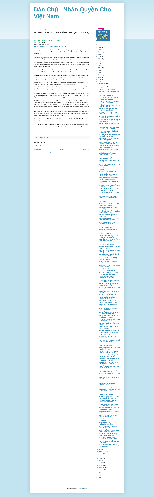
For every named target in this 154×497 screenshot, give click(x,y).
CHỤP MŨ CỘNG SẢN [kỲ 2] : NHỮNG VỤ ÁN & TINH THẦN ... (109, 390)
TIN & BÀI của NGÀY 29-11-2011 (107, 171)
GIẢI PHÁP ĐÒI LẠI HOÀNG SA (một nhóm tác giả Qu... (109, 367)
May (100, 460)
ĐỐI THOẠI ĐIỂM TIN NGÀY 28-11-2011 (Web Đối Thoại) (108, 298)
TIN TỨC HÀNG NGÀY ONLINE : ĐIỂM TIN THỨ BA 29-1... (109, 288)
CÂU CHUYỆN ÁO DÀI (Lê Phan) (108, 387)
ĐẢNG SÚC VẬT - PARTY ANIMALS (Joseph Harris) (108, 327)
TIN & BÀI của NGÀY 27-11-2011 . (108, 381)
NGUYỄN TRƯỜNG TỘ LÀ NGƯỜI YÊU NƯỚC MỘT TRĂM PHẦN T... (109, 359)
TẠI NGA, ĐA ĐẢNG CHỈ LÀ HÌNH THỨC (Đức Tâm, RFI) (108, 262)
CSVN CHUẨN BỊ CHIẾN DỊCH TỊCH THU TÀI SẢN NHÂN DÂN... (108, 434)
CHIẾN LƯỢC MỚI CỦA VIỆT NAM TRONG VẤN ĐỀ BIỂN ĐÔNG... (108, 143)
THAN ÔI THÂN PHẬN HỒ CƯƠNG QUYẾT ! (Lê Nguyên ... (108, 109)
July (100, 456)
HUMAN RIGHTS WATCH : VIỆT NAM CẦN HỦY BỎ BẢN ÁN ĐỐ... (109, 412)
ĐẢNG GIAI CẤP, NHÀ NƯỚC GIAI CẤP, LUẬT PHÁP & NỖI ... (108, 401)
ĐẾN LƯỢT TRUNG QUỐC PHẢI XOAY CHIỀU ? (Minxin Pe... (109, 186)
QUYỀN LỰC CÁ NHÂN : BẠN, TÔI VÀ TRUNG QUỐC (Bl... (109, 105)
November (102, 86)
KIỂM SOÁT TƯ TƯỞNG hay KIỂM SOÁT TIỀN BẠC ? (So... (108, 113)
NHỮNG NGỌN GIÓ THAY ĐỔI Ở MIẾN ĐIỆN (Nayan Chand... (109, 251)
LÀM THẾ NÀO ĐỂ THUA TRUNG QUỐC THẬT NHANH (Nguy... (108, 269)
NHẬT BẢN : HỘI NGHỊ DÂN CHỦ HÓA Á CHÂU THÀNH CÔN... (109, 240)
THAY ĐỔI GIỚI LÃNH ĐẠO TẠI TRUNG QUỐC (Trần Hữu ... (109, 348)
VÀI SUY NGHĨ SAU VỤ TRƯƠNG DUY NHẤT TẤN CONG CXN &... (109, 430)
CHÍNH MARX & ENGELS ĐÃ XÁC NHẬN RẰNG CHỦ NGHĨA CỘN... (108, 301)
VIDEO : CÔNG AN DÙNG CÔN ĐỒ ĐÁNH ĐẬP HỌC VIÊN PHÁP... (108, 150)
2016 (99, 70)
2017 (99, 68)
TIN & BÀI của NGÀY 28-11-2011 (107, 295)
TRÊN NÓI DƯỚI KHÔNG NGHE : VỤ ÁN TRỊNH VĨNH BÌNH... (109, 408)
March (101, 465)
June (100, 458)
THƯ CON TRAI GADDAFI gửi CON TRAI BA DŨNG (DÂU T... (108, 94)
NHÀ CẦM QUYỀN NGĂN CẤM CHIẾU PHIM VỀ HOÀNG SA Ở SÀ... (109, 219)
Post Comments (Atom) (47, 152)
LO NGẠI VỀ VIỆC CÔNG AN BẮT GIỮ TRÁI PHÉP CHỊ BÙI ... (109, 204)
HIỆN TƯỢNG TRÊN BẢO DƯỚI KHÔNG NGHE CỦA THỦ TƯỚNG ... (109, 438)
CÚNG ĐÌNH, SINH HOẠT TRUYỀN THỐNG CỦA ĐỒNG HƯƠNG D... (108, 197)
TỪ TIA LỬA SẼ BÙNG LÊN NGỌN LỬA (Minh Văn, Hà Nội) (109, 309)
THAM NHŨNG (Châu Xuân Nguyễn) (109, 330)
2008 (99, 477)
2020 (99, 61)
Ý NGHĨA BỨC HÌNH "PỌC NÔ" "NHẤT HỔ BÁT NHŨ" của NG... (109, 320)
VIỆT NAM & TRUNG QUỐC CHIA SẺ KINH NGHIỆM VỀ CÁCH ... (109, 273)
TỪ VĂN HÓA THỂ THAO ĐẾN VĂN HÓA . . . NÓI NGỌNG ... (108, 226)
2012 (99, 79)
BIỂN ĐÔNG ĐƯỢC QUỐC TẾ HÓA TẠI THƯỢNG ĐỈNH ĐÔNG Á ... (109, 344)
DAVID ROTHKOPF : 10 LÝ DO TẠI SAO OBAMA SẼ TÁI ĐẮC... (108, 189)
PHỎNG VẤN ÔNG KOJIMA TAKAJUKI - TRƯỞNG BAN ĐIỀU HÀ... (109, 312)
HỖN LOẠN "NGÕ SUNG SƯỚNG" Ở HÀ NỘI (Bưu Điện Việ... (109, 161)
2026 (99, 47)
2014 (99, 75)
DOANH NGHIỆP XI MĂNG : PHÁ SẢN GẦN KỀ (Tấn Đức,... (109, 337)
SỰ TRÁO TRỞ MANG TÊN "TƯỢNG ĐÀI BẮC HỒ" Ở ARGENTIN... (109, 397)
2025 (99, 49)
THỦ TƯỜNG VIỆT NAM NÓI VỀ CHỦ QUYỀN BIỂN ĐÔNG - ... (109, 255)
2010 (99, 472)
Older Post (86, 149)
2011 (99, 81)
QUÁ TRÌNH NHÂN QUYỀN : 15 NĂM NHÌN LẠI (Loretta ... (109, 193)
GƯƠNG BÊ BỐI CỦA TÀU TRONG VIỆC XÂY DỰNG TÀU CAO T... (108, 405)
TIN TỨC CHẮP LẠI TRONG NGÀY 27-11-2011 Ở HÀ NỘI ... (109, 427)
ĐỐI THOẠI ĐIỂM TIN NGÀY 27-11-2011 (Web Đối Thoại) (108, 384)
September (102, 451)
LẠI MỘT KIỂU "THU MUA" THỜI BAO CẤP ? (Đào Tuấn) (109, 333)
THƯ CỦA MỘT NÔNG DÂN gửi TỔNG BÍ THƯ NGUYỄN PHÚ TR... (109, 355)
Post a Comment (41, 146)
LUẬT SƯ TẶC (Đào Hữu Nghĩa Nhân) (109, 91)
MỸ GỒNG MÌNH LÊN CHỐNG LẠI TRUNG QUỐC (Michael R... (108, 258)
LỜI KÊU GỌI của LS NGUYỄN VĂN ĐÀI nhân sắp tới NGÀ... (108, 232)
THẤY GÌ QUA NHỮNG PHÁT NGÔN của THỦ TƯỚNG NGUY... (108, 416)
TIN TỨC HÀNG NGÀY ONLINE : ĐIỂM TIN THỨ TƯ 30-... (109, 165)
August (101, 454)
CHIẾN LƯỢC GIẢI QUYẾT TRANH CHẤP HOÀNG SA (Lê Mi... (108, 178)
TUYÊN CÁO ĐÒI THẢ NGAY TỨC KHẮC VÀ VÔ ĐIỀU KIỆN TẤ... (108, 88)
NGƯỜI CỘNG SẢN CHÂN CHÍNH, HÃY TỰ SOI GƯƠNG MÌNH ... (109, 305)
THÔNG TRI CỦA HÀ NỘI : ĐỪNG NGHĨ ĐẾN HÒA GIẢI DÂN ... (108, 223)
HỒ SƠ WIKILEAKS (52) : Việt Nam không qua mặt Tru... (108, 157)
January (101, 470)
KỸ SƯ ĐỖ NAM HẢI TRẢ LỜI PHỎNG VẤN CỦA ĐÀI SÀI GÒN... (109, 102)
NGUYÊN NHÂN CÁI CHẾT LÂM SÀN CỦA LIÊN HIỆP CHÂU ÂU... (109, 139)
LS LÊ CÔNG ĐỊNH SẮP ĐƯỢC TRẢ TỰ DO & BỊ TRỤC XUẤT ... (108, 277)
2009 (99, 475)
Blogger (84, 488)
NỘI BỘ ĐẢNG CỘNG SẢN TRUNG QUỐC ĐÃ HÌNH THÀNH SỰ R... (108, 316)
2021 (99, 59)
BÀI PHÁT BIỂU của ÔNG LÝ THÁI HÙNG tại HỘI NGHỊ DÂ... (108, 236)
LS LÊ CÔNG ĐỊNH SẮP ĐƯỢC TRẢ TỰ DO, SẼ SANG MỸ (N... (108, 154)
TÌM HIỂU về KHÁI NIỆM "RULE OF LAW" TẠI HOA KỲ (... (108, 284)
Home (62, 149)
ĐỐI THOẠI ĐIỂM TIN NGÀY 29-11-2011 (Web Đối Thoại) (108, 174)
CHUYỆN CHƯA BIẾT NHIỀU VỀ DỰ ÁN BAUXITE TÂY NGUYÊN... (108, 363)
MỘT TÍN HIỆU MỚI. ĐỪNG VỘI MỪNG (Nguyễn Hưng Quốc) (109, 211)
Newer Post (37, 149)
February (101, 467)
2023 (99, 54)
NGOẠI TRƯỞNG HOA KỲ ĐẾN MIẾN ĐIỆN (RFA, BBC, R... (109, 131)
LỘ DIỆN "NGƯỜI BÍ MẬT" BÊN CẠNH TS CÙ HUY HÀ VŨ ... (109, 120)
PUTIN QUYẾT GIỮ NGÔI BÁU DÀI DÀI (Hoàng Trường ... (109, 266)
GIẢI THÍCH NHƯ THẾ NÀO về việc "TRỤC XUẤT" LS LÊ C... (108, 98)
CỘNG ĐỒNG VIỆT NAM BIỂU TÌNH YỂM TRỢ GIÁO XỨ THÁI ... (108, 393)
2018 (99, 65)
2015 (99, 72)
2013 (99, 77)
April (100, 463)
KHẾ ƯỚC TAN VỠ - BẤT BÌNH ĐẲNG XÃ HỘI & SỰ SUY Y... (109, 324)
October (101, 449)
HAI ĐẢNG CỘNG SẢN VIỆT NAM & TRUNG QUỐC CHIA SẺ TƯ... (108, 352)
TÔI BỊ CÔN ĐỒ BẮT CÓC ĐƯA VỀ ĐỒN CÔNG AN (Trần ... (108, 423)
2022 (99, 56)
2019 (99, 63)
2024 (99, 52)
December (102, 83)
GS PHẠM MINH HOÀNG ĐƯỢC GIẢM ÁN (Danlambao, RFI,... (109, 280)
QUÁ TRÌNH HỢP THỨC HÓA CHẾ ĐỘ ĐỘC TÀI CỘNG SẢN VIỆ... (109, 243)
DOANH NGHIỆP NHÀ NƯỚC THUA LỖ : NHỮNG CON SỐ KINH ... (109, 341)
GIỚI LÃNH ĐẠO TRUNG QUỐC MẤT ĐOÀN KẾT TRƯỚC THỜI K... (109, 128)
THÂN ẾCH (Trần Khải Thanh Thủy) (108, 229)
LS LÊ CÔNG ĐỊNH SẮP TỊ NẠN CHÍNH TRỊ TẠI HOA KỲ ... (109, 247)
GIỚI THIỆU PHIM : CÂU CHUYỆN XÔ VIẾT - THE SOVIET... (109, 146)
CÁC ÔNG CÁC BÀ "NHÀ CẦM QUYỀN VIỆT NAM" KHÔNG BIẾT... (109, 370)
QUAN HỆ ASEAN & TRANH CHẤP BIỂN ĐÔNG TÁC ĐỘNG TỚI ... (108, 182)
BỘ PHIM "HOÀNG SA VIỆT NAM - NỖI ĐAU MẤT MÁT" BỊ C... (109, 135)
